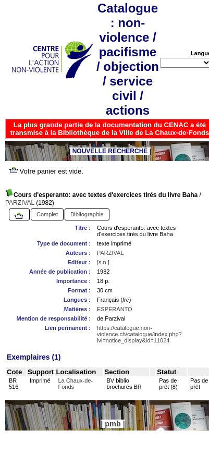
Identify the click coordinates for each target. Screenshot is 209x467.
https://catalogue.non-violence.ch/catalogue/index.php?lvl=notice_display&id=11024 (139, 334)
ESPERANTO (114, 309)
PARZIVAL (19, 202)
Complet (47, 214)
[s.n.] (103, 262)
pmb (112, 424)
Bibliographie (87, 214)
